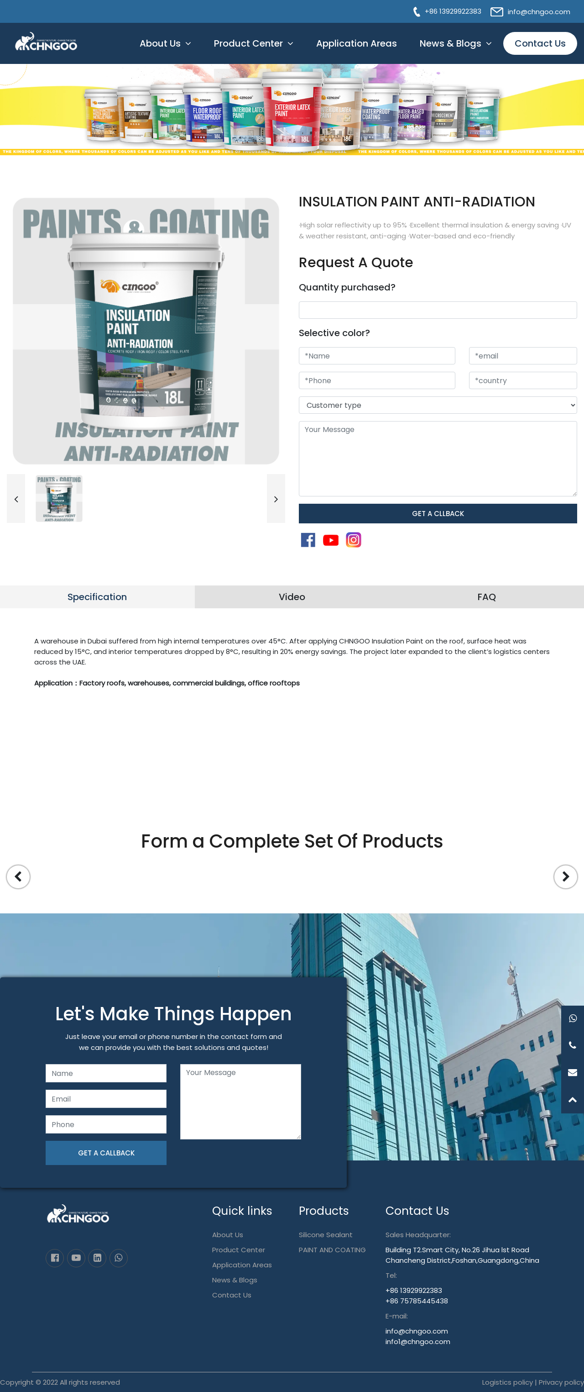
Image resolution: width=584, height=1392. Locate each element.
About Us (160, 43)
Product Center (248, 43)
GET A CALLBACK (106, 1153)
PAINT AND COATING (332, 1250)
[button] (16, 498)
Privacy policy (561, 1382)
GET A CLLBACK (438, 513)
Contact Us (540, 43)
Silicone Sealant (326, 1234)
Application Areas (356, 43)
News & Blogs (450, 43)
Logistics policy (507, 1382)
